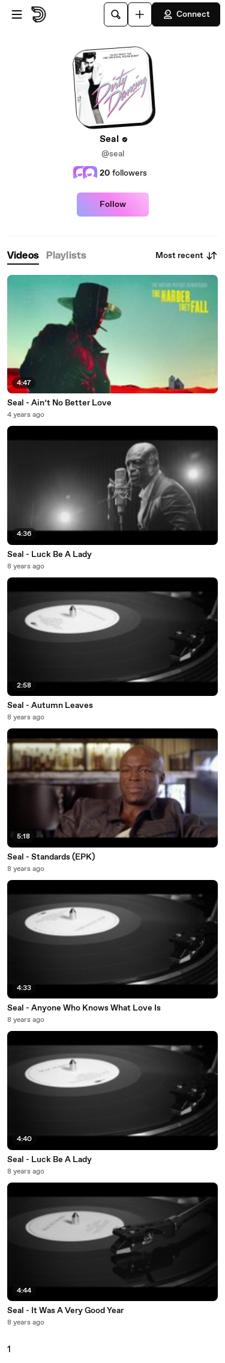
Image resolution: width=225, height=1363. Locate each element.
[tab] (23, 255)
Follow (113, 204)
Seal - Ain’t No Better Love (59, 403)
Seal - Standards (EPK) (51, 857)
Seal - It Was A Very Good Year (65, 1310)
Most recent (186, 256)
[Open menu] (16, 14)
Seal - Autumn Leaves (50, 705)
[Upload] (140, 14)
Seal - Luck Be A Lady (49, 554)
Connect (186, 14)
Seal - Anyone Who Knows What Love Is (84, 1008)
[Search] (116, 14)
